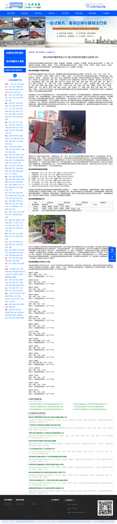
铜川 (13, 233)
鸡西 (23, 293)
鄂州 (10, 168)
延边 (21, 291)
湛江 (6, 114)
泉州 (21, 103)
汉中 (14, 236)
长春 (10, 288)
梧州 (21, 193)
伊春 (19, 296)
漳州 (17, 103)
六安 (17, 141)
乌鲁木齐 (12, 310)
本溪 (6, 282)
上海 (11, 84)
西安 (10, 233)
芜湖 (13, 136)
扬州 (17, 89)
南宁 (10, 193)
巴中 (14, 228)
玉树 (14, 261)
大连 (13, 280)
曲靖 (13, 201)
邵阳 (6, 179)
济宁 (17, 127)
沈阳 (10, 280)
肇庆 (21, 117)
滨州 (6, 133)
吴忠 (19, 263)
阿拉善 (14, 277)
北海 (6, 195)
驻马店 (15, 163)
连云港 (7, 92)
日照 (10, 130)
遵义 (19, 212)
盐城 (21, 89)
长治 (21, 242)
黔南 (6, 217)
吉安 (17, 187)
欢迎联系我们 (8, 504)
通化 (6, 291)
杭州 (10, 95)
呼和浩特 (13, 269)
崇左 (21, 198)
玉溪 (17, 201)
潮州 (21, 114)
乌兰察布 (15, 274)
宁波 (13, 95)
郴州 (6, 182)
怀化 (14, 182)
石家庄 (11, 146)
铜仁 (10, 214)
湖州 (17, 95)
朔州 (10, 244)
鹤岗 (6, 296)
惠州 (10, 111)
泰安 (21, 127)
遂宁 (17, 223)
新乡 (14, 157)
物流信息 (34, 504)
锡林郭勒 (8, 277)
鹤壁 (10, 157)
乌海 (21, 269)
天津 (18, 84)
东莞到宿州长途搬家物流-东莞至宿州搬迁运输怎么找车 (46, 465)
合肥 (10, 136)
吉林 (13, 288)
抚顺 (21, 280)
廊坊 (10, 152)
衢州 (21, 98)
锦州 (14, 282)
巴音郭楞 (8, 315)
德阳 (6, 223)
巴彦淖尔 (8, 274)
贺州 (10, 198)
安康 (21, 236)
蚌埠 (17, 136)
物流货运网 (11, 13)
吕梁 (10, 247)
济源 (19, 163)
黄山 (22, 138)
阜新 (21, 282)
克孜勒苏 (20, 315)
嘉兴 (21, 95)
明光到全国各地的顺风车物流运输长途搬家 (42, 441)
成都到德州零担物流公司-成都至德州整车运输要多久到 (46, 488)
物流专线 (52, 13)
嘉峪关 (14, 250)
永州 (10, 182)
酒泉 (21, 252)
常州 (21, 87)
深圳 (13, 108)
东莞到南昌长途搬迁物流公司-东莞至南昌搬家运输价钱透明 (48, 457)
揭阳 (14, 114)
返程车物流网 (40, 52)
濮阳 (21, 157)
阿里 (10, 307)
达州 (6, 228)
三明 (10, 106)
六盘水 (14, 212)
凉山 (10, 231)
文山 (10, 206)
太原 (10, 242)
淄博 (17, 125)
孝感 (17, 168)
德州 (17, 130)
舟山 (14, 98)
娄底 (17, 182)
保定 (14, 149)
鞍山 (17, 280)
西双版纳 (15, 206)
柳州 (13, 193)
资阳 (17, 228)
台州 (17, 98)
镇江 (6, 89)
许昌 (6, 160)
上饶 (10, 190)
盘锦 (10, 285)
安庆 (19, 138)
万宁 (17, 122)
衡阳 (21, 176)
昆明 (10, 201)
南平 (17, 106)
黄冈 (6, 171)
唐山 (15, 146)
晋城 (6, 244)
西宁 (10, 258)
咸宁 (10, 171)
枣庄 (21, 125)
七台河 (12, 299)
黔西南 (15, 214)
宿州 (14, 141)
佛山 (21, 108)
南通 (10, 89)
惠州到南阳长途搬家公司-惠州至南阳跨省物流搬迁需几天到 (46, 404)
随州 (14, 171)
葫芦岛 (22, 285)
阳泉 (17, 242)
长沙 (10, 176)
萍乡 (19, 185)
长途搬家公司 (50, 52)
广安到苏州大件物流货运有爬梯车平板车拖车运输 (44, 425)
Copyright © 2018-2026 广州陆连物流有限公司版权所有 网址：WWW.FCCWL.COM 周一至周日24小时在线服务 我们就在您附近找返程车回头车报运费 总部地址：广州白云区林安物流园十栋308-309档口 (59, 522)
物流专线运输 (20, 500)
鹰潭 (10, 187)
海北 (17, 258)
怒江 (10, 209)
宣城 (10, 144)
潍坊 (14, 127)
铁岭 (14, 285)
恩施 (17, 171)
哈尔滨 (12, 293)
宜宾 (17, 225)
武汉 (10, 166)
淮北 (11, 138)
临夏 (17, 255)
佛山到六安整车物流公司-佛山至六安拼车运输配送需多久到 (48, 417)
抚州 (6, 190)
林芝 (14, 307)
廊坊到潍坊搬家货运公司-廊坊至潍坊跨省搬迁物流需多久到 (46, 409)
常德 (14, 179)
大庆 (15, 296)
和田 (10, 318)
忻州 (21, 244)
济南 (10, 125)
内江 (21, 223)
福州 (10, 103)
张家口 (18, 149)
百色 (6, 198)
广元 (14, 223)
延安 (10, 236)
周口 (10, 163)
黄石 (13, 166)
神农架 (15, 174)
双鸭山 (11, 296)
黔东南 (20, 214)
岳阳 (10, 179)
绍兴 (6, 98)
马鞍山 (7, 138)
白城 (17, 291)
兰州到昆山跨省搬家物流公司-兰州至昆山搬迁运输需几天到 (46, 407)
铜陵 (15, 138)
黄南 (21, 258)
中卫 (6, 266)
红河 (6, 206)
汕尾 (17, 117)
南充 (10, 225)
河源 (14, 117)
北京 (15, 84)
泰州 (14, 89)
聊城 (21, 130)
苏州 (10, 87)
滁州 (6, 141)
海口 (10, 122)
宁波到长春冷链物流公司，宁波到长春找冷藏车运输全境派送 (48, 480)
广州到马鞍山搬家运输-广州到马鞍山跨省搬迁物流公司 (88, 407)
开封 (13, 155)
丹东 (10, 282)
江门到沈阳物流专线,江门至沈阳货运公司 (42, 449)
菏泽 (10, 133)
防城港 (11, 195)
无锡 (17, 87)
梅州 (6, 119)
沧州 (6, 152)
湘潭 (17, 176)
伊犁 (14, 318)
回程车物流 (38, 13)
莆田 (6, 106)
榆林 (17, 236)
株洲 (13, 176)
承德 (22, 149)
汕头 (14, 111)
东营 (6, 127)
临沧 (14, 204)
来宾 (17, 198)
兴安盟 (20, 274)
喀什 (6, 318)
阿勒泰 (22, 318)
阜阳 (10, 141)
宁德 (21, 106)
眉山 (14, 225)
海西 (17, 261)
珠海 (6, 111)
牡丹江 (17, 299)
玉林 (22, 195)
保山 (21, 201)
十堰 (17, 166)
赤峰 (6, 272)
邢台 (10, 149)
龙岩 (14, 106)
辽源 (21, 288)
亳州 (21, 141)
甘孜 (6, 231)
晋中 (14, 244)
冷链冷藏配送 (8, 500)
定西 (10, 255)
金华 (10, 98)
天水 (6, 252)
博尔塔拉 (20, 312)
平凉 (17, 252)
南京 (13, 87)
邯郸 (6, 149)
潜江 (6, 174)
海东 (13, 258)
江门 (21, 111)
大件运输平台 (55, 500)
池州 (6, 144)
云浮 (17, 114)
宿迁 (15, 92)
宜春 (21, 187)
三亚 (13, 122)
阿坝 (21, 228)
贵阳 (10, 212)
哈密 (11, 312)
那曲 (6, 307)
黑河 (22, 299)
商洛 (6, 239)
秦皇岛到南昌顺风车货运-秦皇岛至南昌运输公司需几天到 (47, 472)
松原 (14, 291)
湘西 (21, 182)
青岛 (13, 125)
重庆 (22, 84)
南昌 (10, 185)
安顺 (22, 212)
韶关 (17, 111)
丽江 (17, 204)
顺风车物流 (92, 13)
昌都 (13, 304)
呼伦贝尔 (22, 272)
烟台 (10, 127)
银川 (10, 263)
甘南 (21, 255)
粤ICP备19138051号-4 (78, 512)
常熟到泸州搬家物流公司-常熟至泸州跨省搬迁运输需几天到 (90, 404)
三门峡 (15, 160)
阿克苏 (14, 315)
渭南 (6, 236)
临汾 (6, 247)
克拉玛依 (18, 310)
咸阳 (21, 233)
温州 (6, 100)
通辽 (10, 272)
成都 (10, 220)
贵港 (19, 195)
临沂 (14, 130)
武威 (10, 252)
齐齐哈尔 (18, 293)
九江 (22, 185)
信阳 (6, 163)
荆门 (14, 168)
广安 (21, 225)
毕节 (6, 214)
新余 (6, 187)
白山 (10, 291)
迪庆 (14, 209)
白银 (22, 250)
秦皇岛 (20, 146)
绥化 (6, 301)
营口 (17, 282)
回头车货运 (65, 13)
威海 (6, 130)
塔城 (17, 318)
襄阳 (6, 168)
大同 (13, 242)
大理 (20, 206)
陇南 (14, 255)
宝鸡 (17, 233)
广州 (10, 108)
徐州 (19, 92)
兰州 (10, 250)
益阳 (22, 179)
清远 (6, 117)
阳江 (10, 117)
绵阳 (10, 223)
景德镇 (14, 185)
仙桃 (21, 171)
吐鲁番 (7, 312)
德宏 (6, 209)
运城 (17, 244)
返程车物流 (79, 13)
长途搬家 (106, 13)
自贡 (13, 220)
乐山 (6, 225)
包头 (17, 269)
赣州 (14, 187)
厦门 (13, 103)
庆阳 (6, 255)
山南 (17, 304)
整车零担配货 (19, 504)
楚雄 (21, 204)
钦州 (15, 195)
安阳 (6, 157)
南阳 (19, 160)
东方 (21, 122)
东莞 (17, 108)
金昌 (19, 250)
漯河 (10, 160)
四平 (17, 288)
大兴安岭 (12, 301)
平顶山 (22, 155)
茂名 (10, 114)
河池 (14, 198)
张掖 (14, 252)
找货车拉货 (24, 13)
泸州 (22, 220)
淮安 (11, 92)
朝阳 (17, 285)
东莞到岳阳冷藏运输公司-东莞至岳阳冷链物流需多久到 (46, 433)
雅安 (10, 228)
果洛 (10, 261)
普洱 (10, 204)
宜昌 (21, 166)
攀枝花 (18, 220)
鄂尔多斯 (15, 272)
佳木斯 (7, 299)
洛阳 (17, 155)
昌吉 (15, 312)
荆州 (21, 168)
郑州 (10, 155)
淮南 (21, 136)
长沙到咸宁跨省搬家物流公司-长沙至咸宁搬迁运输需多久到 (90, 409)
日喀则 (22, 304)
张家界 (18, 179)
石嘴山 (14, 263)
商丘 (22, 160)
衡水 (14, 152)
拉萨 (10, 304)
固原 (22, 263)
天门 (10, 174)
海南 (6, 261)
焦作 (17, 157)
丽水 (10, 100)
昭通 (6, 204)
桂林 (17, 193)
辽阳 (6, 285)
